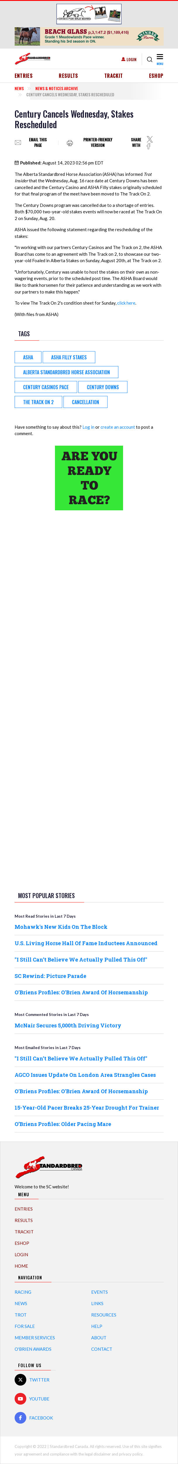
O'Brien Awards (33, 1349)
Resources (103, 1314)
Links (97, 1303)
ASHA (28, 357)
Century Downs (103, 387)
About (98, 1337)
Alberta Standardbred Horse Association (66, 372)
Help (96, 1326)
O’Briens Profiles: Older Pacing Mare (63, 1123)
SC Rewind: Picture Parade (50, 975)
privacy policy (130, 1454)
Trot (21, 1314)
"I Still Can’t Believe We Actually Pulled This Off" (81, 959)
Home (21, 1266)
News (19, 88)
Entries (24, 75)
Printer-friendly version (97, 142)
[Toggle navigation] (159, 59)
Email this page (38, 142)
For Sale (25, 1326)
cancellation (85, 402)
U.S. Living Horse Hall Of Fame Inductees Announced (86, 943)
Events (99, 1292)
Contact (101, 1349)
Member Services (35, 1337)
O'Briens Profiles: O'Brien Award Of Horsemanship (81, 992)
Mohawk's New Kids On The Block (61, 926)
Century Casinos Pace (46, 387)
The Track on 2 (38, 402)
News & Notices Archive (56, 88)
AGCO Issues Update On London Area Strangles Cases (85, 1074)
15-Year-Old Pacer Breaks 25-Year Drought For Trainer (87, 1107)
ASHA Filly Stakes (69, 357)
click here (126, 302)
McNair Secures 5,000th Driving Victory (68, 1025)
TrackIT (113, 75)
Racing (23, 1292)
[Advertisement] (89, 607)
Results (68, 75)
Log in (88, 427)
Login (131, 59)
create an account (118, 427)
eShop (156, 75)
